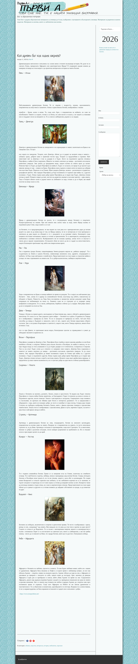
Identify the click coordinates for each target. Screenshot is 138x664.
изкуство (33, 645)
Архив (101, 171)
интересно (40, 645)
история (46, 645)
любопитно (52, 645)
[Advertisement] (55, 37)
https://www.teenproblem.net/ (29, 594)
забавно (27, 645)
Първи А (22, 3)
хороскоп (59, 645)
